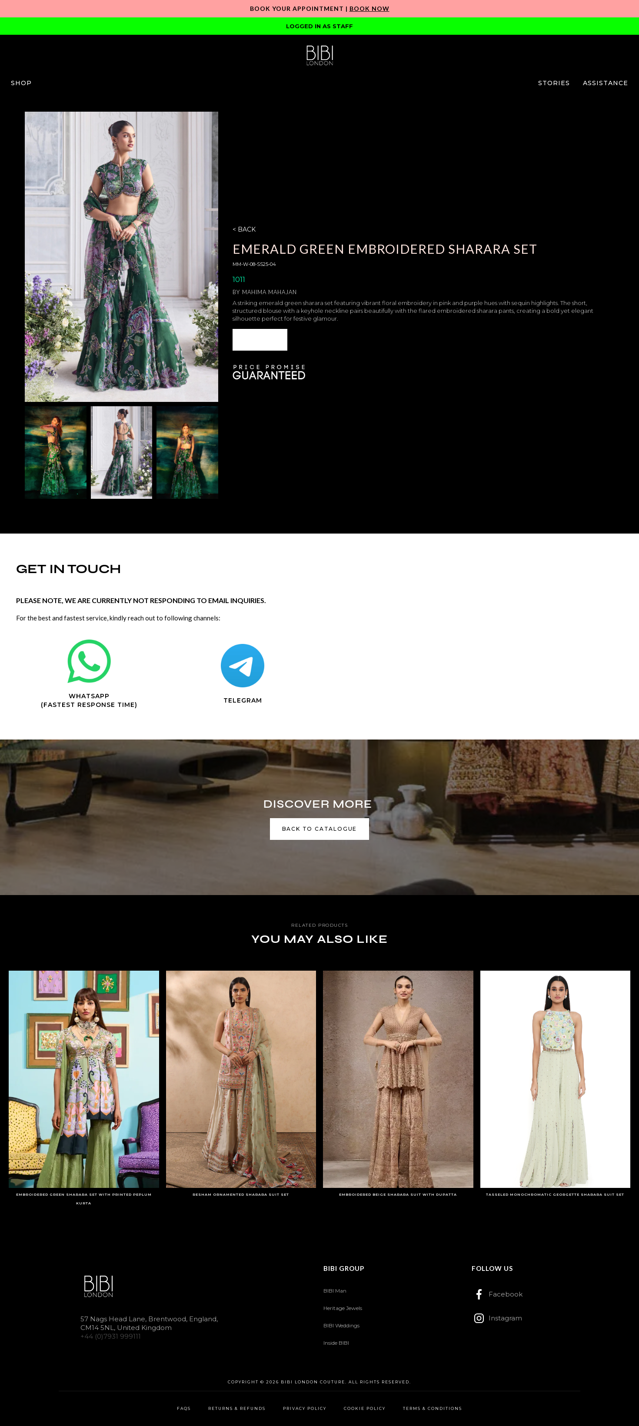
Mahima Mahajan (269, 292)
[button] (21, 83)
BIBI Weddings (341, 1325)
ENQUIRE (260, 339)
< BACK (244, 229)
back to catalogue (319, 829)
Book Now (369, 8)
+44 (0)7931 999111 (110, 1336)
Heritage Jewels (342, 1308)
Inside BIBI (336, 1343)
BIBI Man (334, 1290)
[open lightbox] (122, 257)
